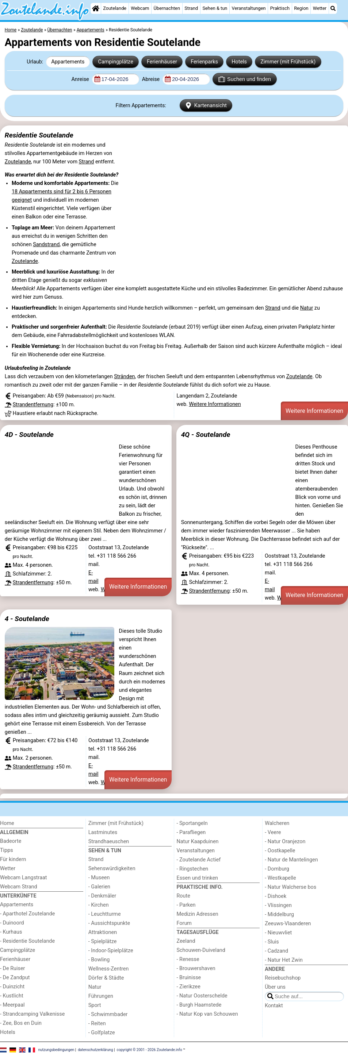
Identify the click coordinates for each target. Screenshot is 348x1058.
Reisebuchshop (283, 978)
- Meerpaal (12, 1005)
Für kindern (13, 859)
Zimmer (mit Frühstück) (288, 62)
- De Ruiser (12, 968)
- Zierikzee (188, 987)
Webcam (140, 8)
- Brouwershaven (196, 968)
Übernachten (167, 8)
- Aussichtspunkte (109, 923)
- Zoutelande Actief (199, 860)
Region (301, 8)
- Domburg (277, 869)
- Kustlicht (11, 996)
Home (7, 823)
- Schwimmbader (108, 1014)
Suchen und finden (244, 79)
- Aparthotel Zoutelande (27, 914)
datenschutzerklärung (95, 1050)
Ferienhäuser (162, 62)
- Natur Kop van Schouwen (207, 1014)
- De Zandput (15, 977)
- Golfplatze (101, 1033)
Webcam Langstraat (23, 878)
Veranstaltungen (249, 8)
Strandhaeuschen (108, 841)
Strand (191, 8)
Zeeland (186, 941)
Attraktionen (102, 932)
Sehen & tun (214, 8)
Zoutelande (114, 8)
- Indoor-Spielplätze (110, 950)
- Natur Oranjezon (285, 841)
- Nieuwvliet (278, 933)
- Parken (186, 905)
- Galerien (99, 887)
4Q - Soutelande (205, 434)
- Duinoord (12, 923)
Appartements (67, 62)
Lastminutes (102, 832)
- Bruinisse (189, 977)
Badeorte (10, 841)
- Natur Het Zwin (284, 960)
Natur (306, 308)
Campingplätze (115, 62)
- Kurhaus (11, 932)
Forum (184, 923)
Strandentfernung (33, 405)
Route (183, 896)
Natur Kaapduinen (198, 841)
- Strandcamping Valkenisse (32, 1014)
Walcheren (277, 823)
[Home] (96, 8)
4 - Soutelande (27, 619)
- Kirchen (98, 905)
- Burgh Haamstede (199, 1005)
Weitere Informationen (215, 404)
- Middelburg (279, 914)
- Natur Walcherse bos (290, 887)
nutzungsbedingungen (56, 1050)
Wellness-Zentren (108, 969)
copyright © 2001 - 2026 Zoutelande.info (149, 1050)
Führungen (100, 996)
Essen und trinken (197, 878)
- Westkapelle (280, 878)
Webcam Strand (18, 887)
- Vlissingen (278, 905)
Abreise (151, 79)
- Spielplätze (102, 941)
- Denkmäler (102, 896)
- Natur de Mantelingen (291, 860)
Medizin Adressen (197, 914)
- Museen (99, 878)
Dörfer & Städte (106, 978)
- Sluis (272, 942)
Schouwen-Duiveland (201, 950)
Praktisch (280, 8)
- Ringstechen (193, 869)
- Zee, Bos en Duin (21, 1023)
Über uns (275, 987)
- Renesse (188, 959)
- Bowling (99, 960)
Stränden (124, 376)
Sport (94, 1005)
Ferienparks (204, 62)
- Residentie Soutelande (27, 941)
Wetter (319, 8)
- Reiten (97, 1023)
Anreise (80, 79)
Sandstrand (46, 244)
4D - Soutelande (29, 434)
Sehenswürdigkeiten (111, 868)
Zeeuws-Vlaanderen (288, 924)
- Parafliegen (191, 832)
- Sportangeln (192, 823)
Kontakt (274, 1006)
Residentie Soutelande (39, 135)
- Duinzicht (12, 987)
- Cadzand (276, 951)
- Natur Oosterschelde (202, 996)
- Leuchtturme (104, 914)
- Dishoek (275, 896)
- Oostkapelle (280, 851)
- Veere (273, 832)
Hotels (239, 62)
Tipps (6, 850)
